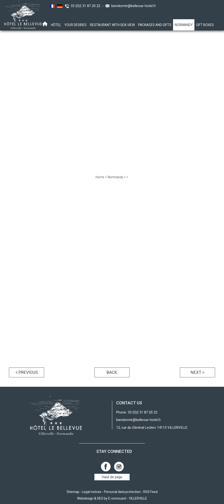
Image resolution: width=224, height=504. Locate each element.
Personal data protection (122, 492)
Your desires (75, 25)
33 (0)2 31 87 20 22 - (88, 6)
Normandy (184, 25)
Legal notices (91, 492)
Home (100, 177)
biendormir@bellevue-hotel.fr (133, 6)
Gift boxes (205, 25)
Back (112, 372)
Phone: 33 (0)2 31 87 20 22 (136, 412)
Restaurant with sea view (112, 25)
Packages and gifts (154, 25)
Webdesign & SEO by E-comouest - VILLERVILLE (112, 498)
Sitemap (73, 492)
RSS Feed (150, 492)
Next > (197, 372)
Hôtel (56, 25)
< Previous (26, 372)
